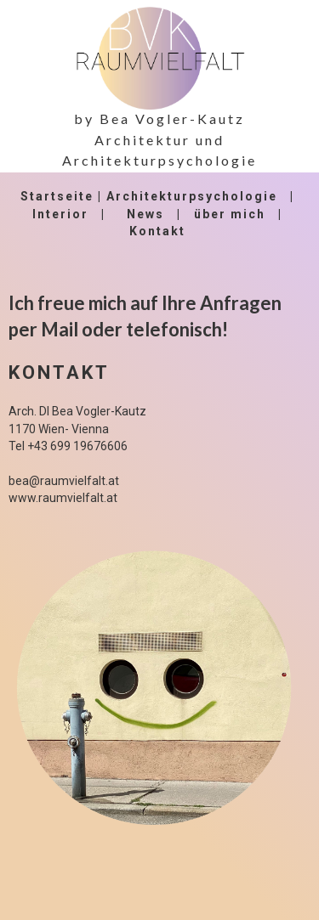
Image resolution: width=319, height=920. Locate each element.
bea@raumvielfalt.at (64, 481)
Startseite (57, 196)
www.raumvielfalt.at (63, 498)
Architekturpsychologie (191, 196)
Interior (60, 214)
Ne (136, 214)
